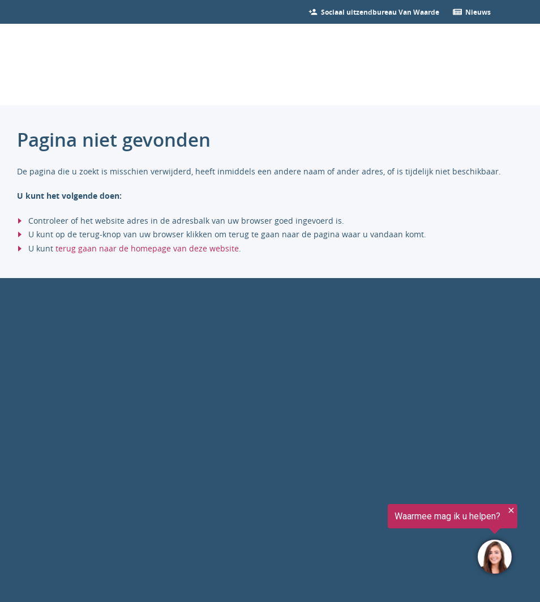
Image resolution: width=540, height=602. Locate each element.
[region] (400, 540)
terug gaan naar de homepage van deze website (147, 248)
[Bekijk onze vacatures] (380, 11)
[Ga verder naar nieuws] (478, 11)
